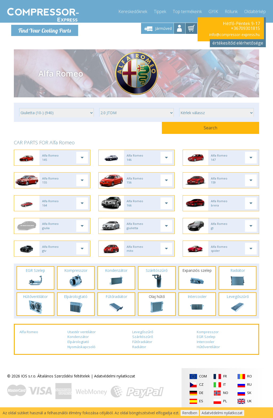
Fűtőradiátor (142, 347)
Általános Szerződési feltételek (63, 382)
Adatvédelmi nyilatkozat (114, 382)
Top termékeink (187, 10)
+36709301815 (245, 28)
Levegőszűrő (142, 338)
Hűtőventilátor (208, 353)
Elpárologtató (78, 347)
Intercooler (205, 347)
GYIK (213, 10)
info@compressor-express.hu (234, 34)
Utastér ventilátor (81, 338)
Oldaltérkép (255, 10)
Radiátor (139, 353)
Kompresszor (208, 338)
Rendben (189, 412)
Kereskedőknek (132, 10)
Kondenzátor (78, 342)
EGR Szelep (206, 342)
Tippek (160, 10)
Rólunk (231, 10)
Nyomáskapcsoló (81, 353)
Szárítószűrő (142, 342)
